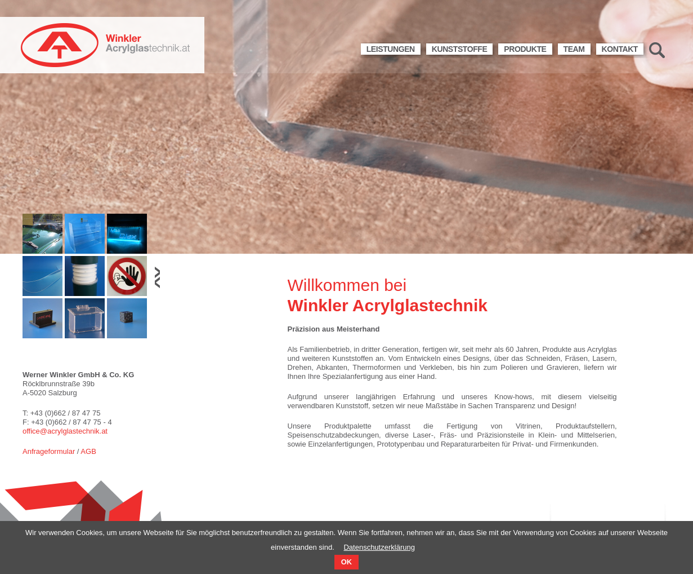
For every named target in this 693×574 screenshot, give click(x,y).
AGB (88, 451)
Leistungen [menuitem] (390, 49)
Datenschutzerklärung (378, 547)
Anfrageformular (49, 451)
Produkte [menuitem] (525, 49)
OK (346, 562)
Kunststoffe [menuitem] (460, 49)
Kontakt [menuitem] (620, 49)
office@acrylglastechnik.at (65, 431)
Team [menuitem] (574, 49)
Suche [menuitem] (657, 50)
